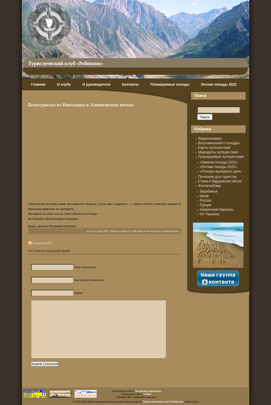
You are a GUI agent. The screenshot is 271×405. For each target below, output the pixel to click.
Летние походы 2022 (218, 84)
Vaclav (147, 393)
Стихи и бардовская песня (219, 181)
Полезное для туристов (217, 177)
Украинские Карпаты (216, 209)
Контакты (130, 84)
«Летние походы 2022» (218, 167)
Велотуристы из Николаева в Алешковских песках (81, 104)
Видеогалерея (119, 230)
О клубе (64, 84)
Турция (205, 205)
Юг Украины (210, 214)
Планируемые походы (169, 84)
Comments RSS (42, 243)
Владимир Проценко (148, 390)
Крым (204, 196)
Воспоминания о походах (219, 143)
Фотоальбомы (209, 186)
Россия (205, 200)
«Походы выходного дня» (220, 171)
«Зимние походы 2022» (219, 162)
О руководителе (96, 84)
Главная (38, 84)
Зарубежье (209, 191)
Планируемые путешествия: (221, 157)
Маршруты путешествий (218, 152)
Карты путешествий (214, 148)
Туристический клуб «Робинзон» (65, 63)
